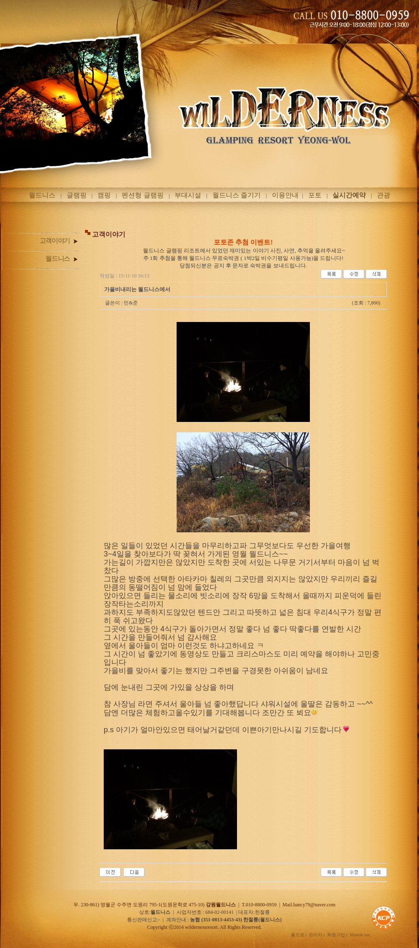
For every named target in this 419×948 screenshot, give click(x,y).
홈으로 (297, 934)
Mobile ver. (360, 934)
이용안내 (285, 195)
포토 (315, 195)
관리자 (315, 934)
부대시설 (188, 195)
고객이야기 (58, 240)
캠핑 (104, 195)
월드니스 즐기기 (236, 195)
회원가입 (336, 934)
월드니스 (42, 195)
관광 (383, 195)
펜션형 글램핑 (142, 195)
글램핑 (77, 195)
